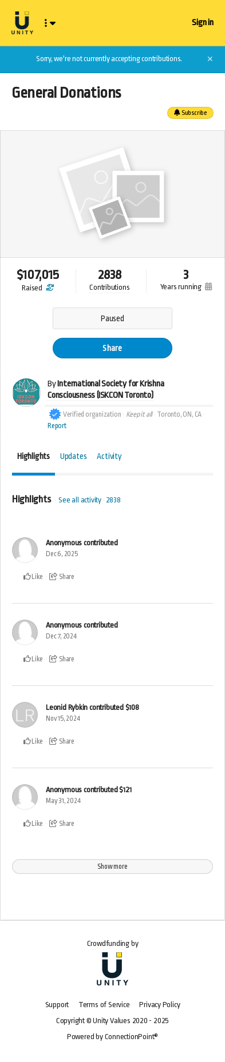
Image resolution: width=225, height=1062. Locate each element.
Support (57, 1004)
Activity (109, 456)
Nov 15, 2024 (63, 718)
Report (57, 426)
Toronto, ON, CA (179, 414)
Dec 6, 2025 (62, 554)
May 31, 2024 (63, 801)
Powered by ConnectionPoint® (112, 1036)
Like (33, 577)
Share (112, 348)
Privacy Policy (159, 1004)
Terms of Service (104, 1004)
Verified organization (92, 414)
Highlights (33, 456)
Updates (73, 456)
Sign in (203, 22)
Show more (112, 867)
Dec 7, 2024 (61, 636)
